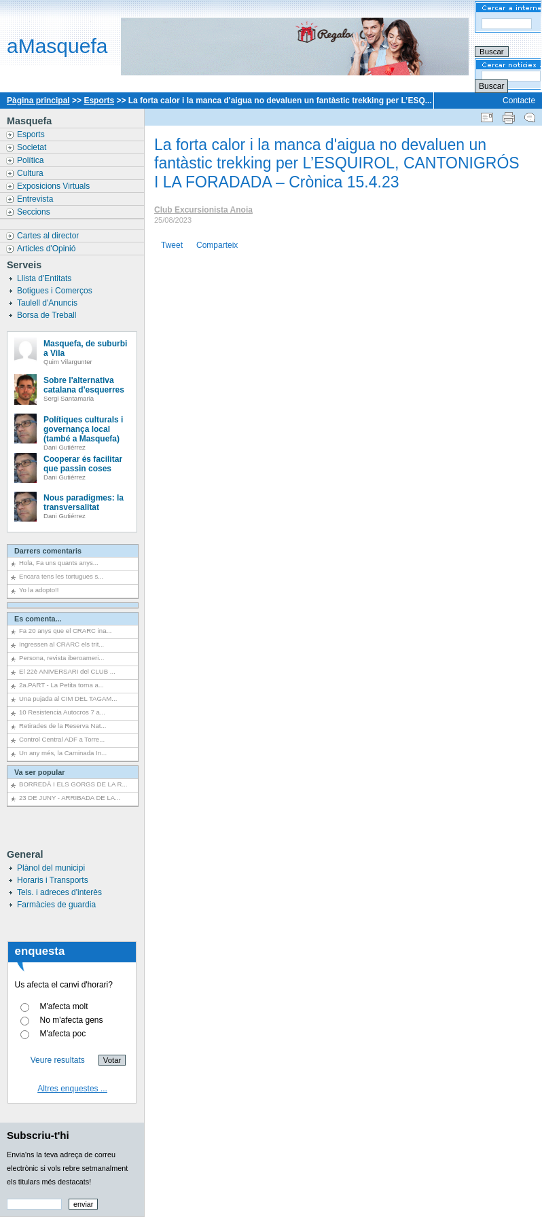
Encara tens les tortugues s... (61, 576)
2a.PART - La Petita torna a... (61, 685)
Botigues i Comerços (55, 290)
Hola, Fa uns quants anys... (58, 562)
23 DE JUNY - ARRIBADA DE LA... (69, 797)
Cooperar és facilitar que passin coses (82, 463)
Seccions (34, 212)
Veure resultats (58, 1060)
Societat (33, 147)
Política (31, 160)
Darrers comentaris (48, 551)
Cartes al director (49, 235)
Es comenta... (38, 619)
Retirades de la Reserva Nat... (63, 725)
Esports (99, 100)
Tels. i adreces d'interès (59, 892)
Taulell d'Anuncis (48, 303)
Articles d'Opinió (47, 248)
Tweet (172, 245)
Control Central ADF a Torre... (62, 739)
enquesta (40, 951)
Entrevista (36, 199)
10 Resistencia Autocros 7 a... (62, 712)
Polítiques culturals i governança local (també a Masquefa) (83, 429)
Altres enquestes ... (72, 1088)
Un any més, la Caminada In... (63, 753)
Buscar (491, 86)
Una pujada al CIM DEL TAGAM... (68, 698)
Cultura (31, 173)
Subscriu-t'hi (38, 1135)
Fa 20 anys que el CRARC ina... (65, 630)
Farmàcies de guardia (56, 904)
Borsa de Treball (48, 315)
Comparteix (217, 245)
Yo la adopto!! (38, 590)
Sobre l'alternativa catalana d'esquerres (83, 385)
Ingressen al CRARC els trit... (61, 644)
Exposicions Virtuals (54, 186)
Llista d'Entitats (45, 278)
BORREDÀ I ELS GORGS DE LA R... (73, 784)
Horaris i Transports (52, 880)
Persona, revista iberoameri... (61, 657)
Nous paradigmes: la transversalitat (83, 502)
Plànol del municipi (51, 868)
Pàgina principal (38, 100)
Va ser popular (39, 772)
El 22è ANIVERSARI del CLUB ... (67, 671)
